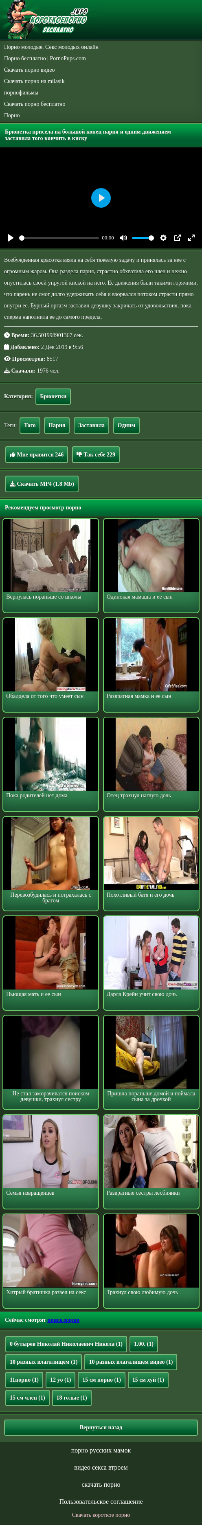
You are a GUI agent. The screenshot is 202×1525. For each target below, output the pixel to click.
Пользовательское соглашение (101, 1501)
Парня (56, 425)
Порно (12, 115)
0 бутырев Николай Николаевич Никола (66, 1344)
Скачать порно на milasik (34, 81)
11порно (24, 1380)
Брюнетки (53, 396)
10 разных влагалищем (43, 1362)
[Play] (10, 237)
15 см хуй (148, 1380)
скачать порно (100, 1484)
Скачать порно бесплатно (35, 104)
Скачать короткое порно (101, 1515)
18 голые (72, 1398)
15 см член (27, 1398)
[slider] (59, 238)
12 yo (60, 1380)
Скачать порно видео (29, 70)
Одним (126, 425)
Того (30, 425)
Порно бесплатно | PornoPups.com (45, 58)
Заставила (91, 425)
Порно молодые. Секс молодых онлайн (51, 47)
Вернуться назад (101, 1427)
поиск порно (63, 1320)
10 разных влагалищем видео (131, 1362)
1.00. (144, 1344)
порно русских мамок (101, 1450)
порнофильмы (21, 93)
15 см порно (101, 1380)
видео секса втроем (100, 1467)
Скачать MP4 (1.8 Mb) (42, 483)
